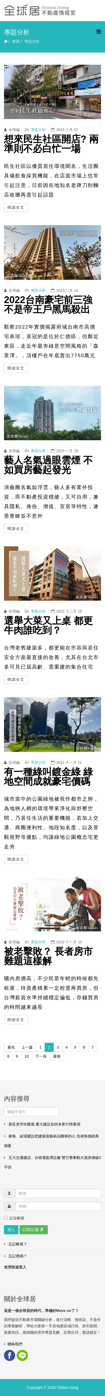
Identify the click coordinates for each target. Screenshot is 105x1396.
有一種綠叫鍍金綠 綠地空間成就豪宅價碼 (48, 776)
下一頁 (41, 1056)
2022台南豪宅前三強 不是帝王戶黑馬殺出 (48, 304)
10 (27, 1056)
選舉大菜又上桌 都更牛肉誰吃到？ (48, 625)
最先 (11, 1047)
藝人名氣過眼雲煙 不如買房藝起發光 (48, 465)
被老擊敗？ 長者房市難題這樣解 (48, 956)
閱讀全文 (15, 207)
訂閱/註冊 (33, 1230)
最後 (57, 1056)
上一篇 (27, 1047)
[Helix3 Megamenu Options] (98, 31)
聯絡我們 (14, 1344)
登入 (11, 1230)
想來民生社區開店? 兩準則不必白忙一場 (51, 144)
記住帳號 (14, 1218)
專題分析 (38, 130)
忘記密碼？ (17, 1256)
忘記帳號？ (17, 1244)
